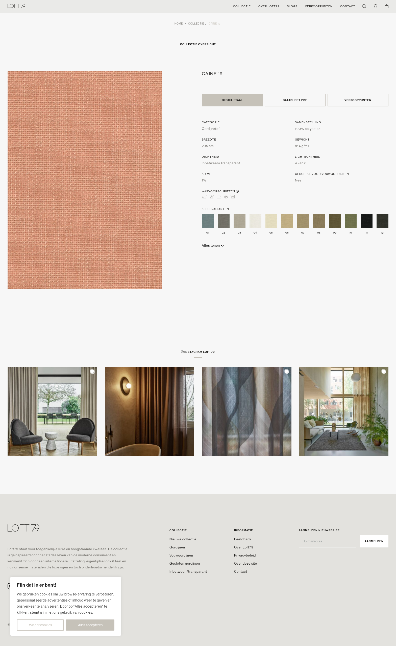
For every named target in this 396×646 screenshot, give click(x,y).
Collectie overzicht (198, 44)
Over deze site (245, 563)
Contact (240, 571)
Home (179, 23)
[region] (65, 606)
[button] (52, 411)
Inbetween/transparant (188, 571)
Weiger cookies (40, 625)
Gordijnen (177, 547)
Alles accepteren (90, 625)
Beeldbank (242, 539)
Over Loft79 (244, 547)
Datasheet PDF (295, 100)
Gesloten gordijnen (184, 563)
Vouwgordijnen (181, 555)
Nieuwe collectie (182, 539)
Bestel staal (232, 100)
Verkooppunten (358, 100)
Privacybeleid (245, 555)
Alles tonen (213, 245)
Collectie (196, 23)
